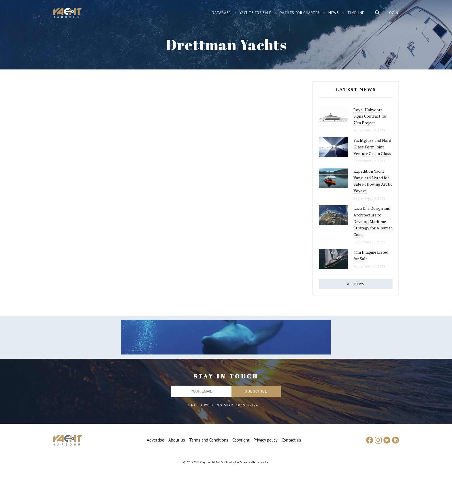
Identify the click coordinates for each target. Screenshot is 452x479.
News (333, 12)
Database (221, 12)
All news (355, 284)
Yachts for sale (256, 12)
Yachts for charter (300, 12)
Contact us (291, 440)
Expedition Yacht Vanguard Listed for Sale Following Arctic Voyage (372, 180)
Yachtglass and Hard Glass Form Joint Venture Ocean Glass (372, 146)
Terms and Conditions (208, 440)
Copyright (241, 440)
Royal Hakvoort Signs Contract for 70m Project (370, 116)
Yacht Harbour (67, 14)
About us (176, 440)
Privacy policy (266, 440)
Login (392, 12)
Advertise (155, 440)
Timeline (355, 12)
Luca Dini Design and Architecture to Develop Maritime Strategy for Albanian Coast (373, 221)
